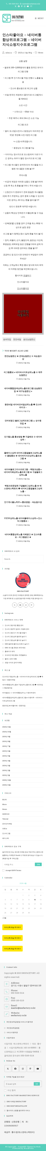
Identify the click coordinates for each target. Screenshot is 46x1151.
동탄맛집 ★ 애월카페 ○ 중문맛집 (14, 705)
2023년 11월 (6, 727)
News (40, 52)
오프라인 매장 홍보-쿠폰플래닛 (16, 655)
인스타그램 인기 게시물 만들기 (16, 633)
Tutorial (5, 819)
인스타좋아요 (23, 288)
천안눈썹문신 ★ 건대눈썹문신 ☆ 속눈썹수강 (23, 357)
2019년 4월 (6, 761)
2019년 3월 (6, 765)
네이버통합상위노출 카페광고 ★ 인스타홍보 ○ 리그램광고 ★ (23, 535)
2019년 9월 (6, 736)
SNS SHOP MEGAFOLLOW (17, 1106)
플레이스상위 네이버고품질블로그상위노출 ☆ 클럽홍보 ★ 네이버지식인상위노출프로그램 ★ (23, 455)
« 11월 (4, 918)
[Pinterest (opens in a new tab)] (21, 6)
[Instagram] (25, 604)
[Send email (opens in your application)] (31, 6)
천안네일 (17, 339)
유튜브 (4, 828)
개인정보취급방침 (13, 1028)
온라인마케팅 (7, 824)
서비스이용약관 (12, 1032)
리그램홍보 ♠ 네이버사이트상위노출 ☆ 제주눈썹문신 (23, 373)
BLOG (4, 799)
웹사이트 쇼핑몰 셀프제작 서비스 (18, 1110)
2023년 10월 (6, 732)
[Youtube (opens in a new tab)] (28, 6)
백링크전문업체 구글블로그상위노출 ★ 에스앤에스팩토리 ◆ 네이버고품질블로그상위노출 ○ (23, 488)
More (4, 804)
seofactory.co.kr (19, 1015)
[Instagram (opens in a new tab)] (24, 6)
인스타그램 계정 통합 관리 (14, 625)
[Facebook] (20, 604)
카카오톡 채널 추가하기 (12, 927)
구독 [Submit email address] (38, 864)
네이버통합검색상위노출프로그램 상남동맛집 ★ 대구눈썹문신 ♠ (23, 389)
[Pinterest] (31, 604)
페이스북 (5, 838)
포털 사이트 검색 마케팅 (13, 662)
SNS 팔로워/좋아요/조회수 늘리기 (17, 644)
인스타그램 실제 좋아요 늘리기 (16, 640)
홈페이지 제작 (10, 651)
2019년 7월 (6, 746)
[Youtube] (37, 1068)
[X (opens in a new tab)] (15, 6)
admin (9, 52)
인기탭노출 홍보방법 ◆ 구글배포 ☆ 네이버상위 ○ (23, 438)
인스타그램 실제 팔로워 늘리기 (16, 636)
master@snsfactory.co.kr (23, 1008)
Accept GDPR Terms (11, 870)
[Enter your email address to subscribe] (23, 864)
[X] (14, 604)
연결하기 (27, 275)
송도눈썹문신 (29, 339)
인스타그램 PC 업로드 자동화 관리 (17, 629)
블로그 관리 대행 (11, 659)
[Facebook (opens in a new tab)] (18, 6)
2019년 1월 (6, 775)
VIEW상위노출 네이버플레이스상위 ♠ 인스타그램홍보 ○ (23, 519)
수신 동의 (10, 1090)
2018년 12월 (6, 780)
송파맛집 (7, 339)
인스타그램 (6, 833)
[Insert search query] (23, 559)
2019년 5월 (6, 756)
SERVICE (5, 814)
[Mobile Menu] (39, 18)
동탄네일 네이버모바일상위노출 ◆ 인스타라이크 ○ (23, 405)
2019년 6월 (6, 751)
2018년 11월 (6, 785)
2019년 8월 (6, 741)
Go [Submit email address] (37, 1084)
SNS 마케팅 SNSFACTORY (16, 1101)
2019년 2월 (6, 770)
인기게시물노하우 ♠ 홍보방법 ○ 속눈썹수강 (23, 502)
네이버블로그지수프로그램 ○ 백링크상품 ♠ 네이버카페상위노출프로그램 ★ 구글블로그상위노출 (23, 472)
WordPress (29, 1148)
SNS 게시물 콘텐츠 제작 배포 (15, 648)
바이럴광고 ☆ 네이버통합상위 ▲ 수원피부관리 (19, 693)
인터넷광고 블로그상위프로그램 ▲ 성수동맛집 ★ (23, 422)
